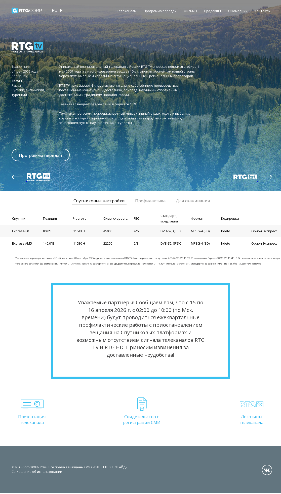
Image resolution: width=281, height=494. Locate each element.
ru (55, 10)
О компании (238, 11)
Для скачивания (193, 202)
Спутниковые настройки (99, 202)
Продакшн (212, 11)
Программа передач (160, 11)
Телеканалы (127, 11)
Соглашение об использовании (37, 473)
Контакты (262, 11)
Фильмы (190, 11)
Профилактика (150, 202)
